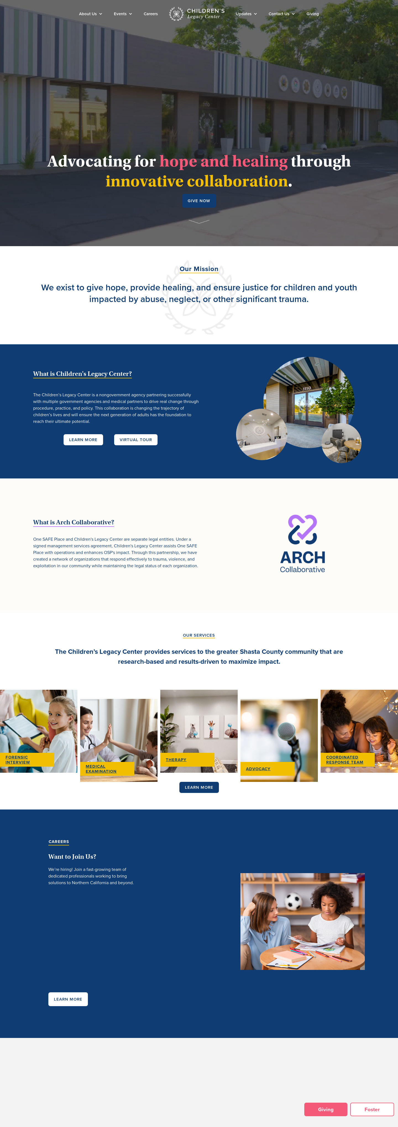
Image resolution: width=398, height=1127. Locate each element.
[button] (91, 14)
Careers (151, 14)
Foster (372, 1109)
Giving (313, 14)
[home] (196, 14)
